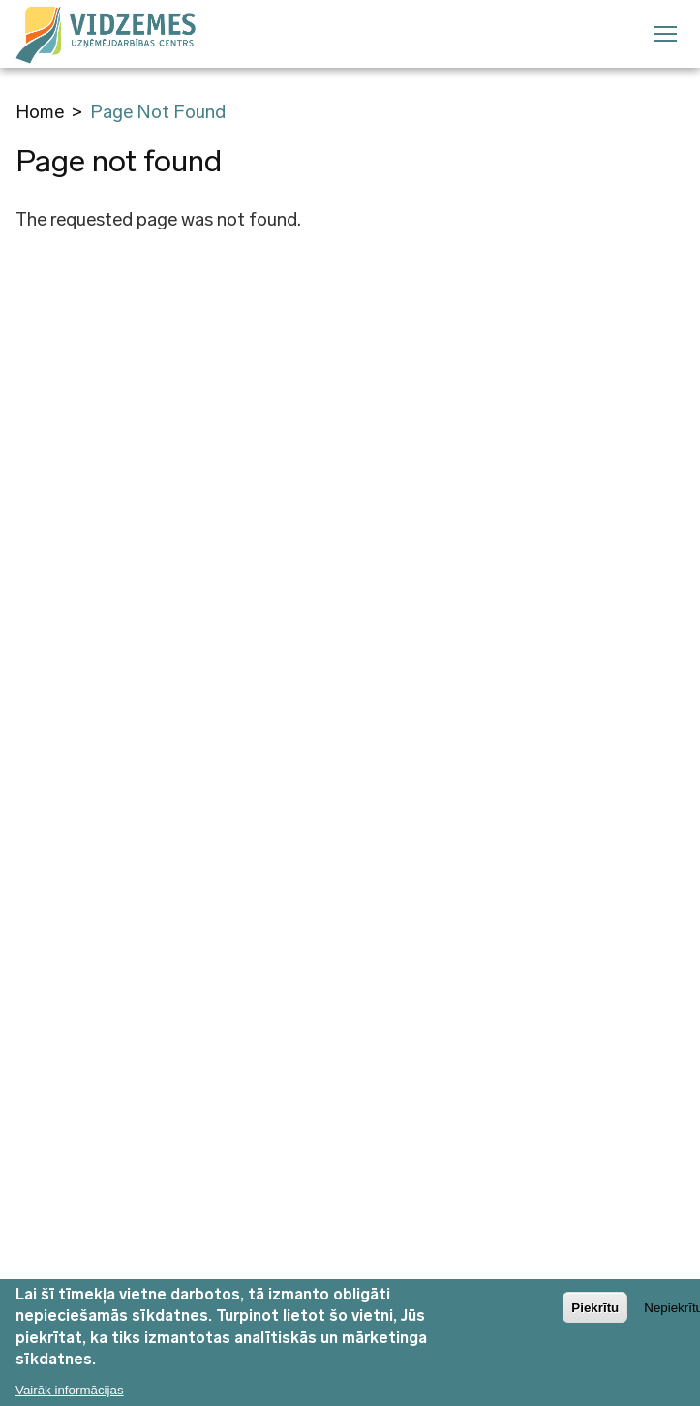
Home (39, 112)
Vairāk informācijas (69, 1398)
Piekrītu (595, 1314)
